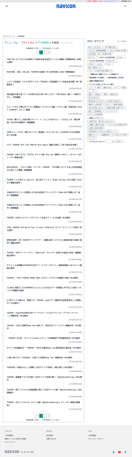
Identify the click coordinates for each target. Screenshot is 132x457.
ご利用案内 (9, 435)
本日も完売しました (96, 108)
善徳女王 (113, 94)
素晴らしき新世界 (95, 104)
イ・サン (91, 91)
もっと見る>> (114, 141)
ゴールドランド (111, 111)
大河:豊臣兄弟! (110, 47)
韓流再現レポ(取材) (97, 78)
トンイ (90, 87)
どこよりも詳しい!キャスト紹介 (101, 84)
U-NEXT (90, 64)
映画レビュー (93, 135)
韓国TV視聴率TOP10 (96, 81)
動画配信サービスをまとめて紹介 (114, 135)
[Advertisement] (66, 22)
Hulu (109, 64)
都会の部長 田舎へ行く (116, 108)
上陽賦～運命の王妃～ (96, 125)
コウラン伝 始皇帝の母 (117, 125)
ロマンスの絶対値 (95, 114)
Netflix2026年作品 (107, 57)
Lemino (100, 64)
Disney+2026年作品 (96, 61)
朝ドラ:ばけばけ (94, 47)
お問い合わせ (51, 439)
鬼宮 (90, 94)
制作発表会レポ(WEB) (116, 78)
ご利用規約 (92, 435)
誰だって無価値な (95, 111)
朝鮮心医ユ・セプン (111, 87)
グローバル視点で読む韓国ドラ (100, 71)
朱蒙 (105, 94)
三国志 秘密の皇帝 (95, 128)
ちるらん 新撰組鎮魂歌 (97, 50)
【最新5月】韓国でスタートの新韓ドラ (104, 74)
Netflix (92, 57)
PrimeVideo (111, 61)
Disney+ (121, 57)
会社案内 (49, 435)
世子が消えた (93, 98)
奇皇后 (97, 94)
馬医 (124, 87)
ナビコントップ (9, 36)
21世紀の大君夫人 (113, 101)
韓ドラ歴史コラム (95, 67)
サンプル (91, 138)
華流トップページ (96, 118)
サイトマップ (10, 442)
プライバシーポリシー (96, 439)
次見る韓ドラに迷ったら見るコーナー (102, 131)
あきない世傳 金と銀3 (117, 50)
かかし (107, 104)
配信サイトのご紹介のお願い (16, 439)
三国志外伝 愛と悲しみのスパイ (101, 121)
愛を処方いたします (96, 101)
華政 (98, 87)
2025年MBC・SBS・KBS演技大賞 (99, 54)
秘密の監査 (118, 104)
